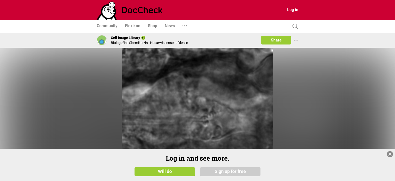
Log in (292, 9)
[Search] (294, 26)
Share (276, 40)
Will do (165, 171)
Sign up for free (230, 171)
